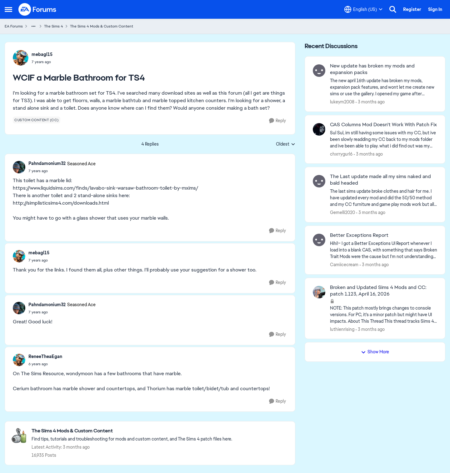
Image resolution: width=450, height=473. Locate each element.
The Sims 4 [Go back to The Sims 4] (53, 26)
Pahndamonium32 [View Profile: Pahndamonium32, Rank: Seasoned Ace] (47, 163)
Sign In (435, 9)
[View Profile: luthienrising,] (319, 292)
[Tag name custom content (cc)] (36, 120)
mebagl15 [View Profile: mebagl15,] (42, 54)
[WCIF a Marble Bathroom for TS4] (62, 171)
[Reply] (277, 121)
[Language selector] (363, 9)
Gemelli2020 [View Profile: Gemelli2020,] (342, 212)
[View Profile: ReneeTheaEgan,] (19, 360)
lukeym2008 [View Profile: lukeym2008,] (342, 102)
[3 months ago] (370, 102)
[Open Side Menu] (8, 9)
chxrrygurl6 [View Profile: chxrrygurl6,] (341, 154)
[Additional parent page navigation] (33, 26)
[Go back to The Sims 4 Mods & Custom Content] (132, 431)
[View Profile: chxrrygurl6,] (319, 129)
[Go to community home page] (37, 9)
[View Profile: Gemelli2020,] (319, 181)
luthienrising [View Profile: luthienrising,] (342, 329)
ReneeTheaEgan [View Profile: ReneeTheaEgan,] (45, 356)
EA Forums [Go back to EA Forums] (14, 26)
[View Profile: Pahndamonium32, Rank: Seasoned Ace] (19, 167)
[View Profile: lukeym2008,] (319, 70)
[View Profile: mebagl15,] (20, 58)
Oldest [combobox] (285, 144)
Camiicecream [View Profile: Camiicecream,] (344, 264)
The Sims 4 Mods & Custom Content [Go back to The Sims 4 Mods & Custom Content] (101, 26)
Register (412, 9)
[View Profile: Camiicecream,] (319, 240)
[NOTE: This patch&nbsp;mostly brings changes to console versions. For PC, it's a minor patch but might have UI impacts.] (383, 314)
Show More (375, 352)
